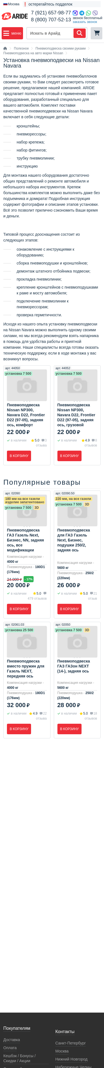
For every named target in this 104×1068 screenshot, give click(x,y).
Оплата (10, 1048)
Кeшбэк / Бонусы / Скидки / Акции (19, 1058)
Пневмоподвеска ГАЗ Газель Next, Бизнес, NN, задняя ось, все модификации (25, 540)
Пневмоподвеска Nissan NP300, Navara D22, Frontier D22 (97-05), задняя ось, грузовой (76, 415)
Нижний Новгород (71, 1059)
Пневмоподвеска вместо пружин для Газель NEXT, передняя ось (25, 668)
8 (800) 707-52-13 (51, 19)
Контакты (65, 1031)
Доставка (11, 1040)
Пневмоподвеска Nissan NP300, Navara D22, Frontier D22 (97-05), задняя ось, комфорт (26, 415)
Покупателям (16, 1028)
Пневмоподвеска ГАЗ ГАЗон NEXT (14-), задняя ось (73, 666)
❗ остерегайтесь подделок (47, 4)
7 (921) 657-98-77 (51, 13)
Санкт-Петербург (70, 1043)
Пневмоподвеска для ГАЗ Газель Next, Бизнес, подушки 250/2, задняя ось (73, 540)
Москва (62, 1051)
